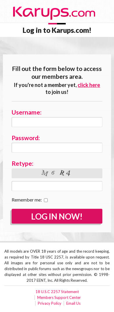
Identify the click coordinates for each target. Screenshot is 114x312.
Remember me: (30, 199)
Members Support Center (59, 297)
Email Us (73, 303)
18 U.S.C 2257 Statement (57, 291)
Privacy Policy (49, 303)
